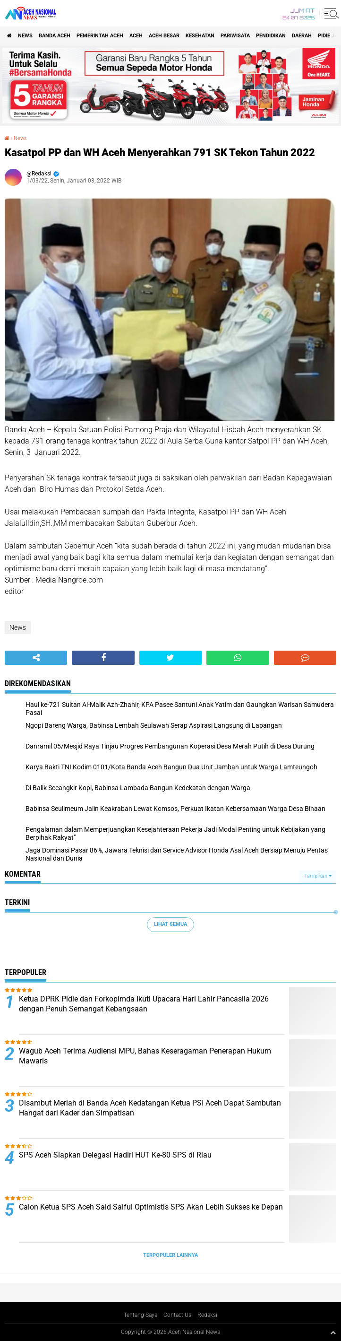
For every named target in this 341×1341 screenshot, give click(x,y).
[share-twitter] (170, 658)
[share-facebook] (103, 658)
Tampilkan (318, 876)
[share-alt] (36, 658)
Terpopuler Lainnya (170, 1255)
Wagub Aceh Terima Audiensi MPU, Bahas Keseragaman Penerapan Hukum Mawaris (145, 1055)
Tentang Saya (140, 1315)
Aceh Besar (164, 36)
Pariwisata (235, 36)
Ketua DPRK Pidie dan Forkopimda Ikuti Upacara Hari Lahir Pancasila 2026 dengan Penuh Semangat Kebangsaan (144, 1003)
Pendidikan (271, 36)
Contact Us (177, 1315)
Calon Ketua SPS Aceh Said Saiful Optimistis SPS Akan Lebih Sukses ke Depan (151, 1206)
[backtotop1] (333, 1332)
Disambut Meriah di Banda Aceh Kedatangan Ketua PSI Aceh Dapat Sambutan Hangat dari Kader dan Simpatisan (150, 1107)
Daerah (302, 36)
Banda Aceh (54, 36)
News (25, 36)
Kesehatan (200, 36)
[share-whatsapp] (237, 658)
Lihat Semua (170, 924)
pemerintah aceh (100, 36)
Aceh (136, 36)
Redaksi (207, 1315)
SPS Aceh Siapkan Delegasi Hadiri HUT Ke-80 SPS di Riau (115, 1154)
